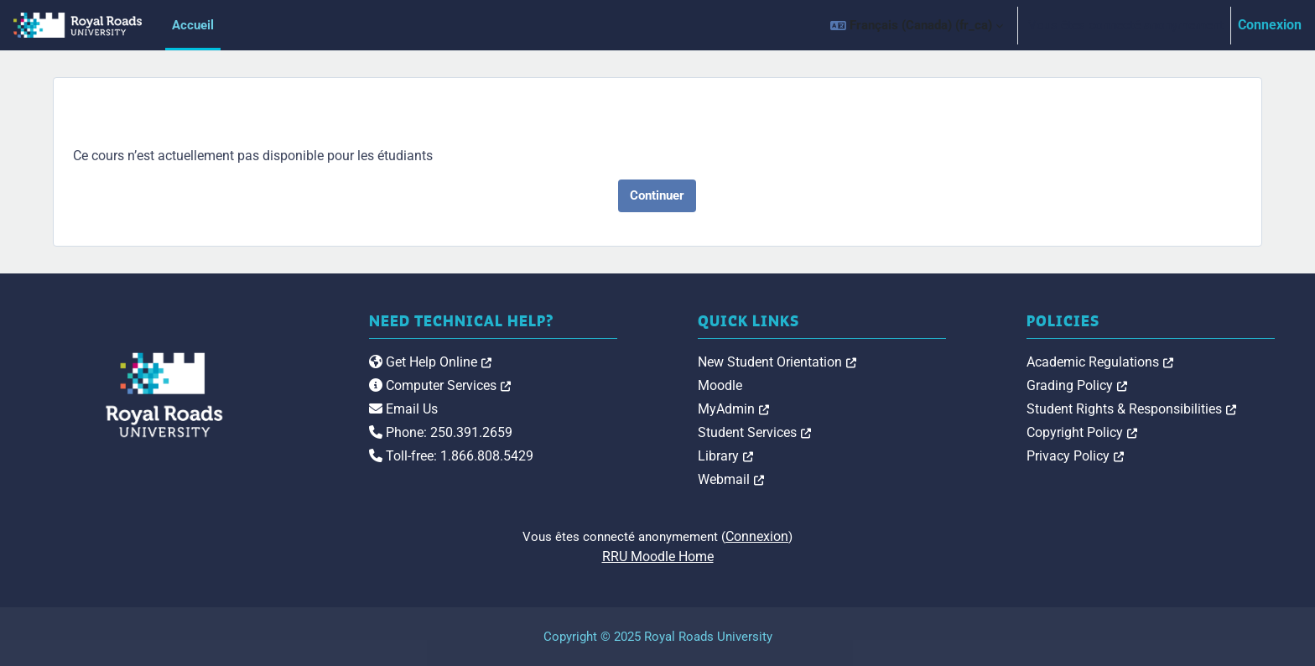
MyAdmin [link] (733, 409)
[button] (916, 25)
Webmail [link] (731, 479)
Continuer (657, 195)
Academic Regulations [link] (1100, 362)
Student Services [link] (754, 432)
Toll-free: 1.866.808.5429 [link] (451, 456)
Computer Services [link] (440, 385)
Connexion (1270, 25)
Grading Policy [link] (1077, 385)
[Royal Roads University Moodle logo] (164, 395)
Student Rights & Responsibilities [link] (1131, 409)
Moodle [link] (720, 385)
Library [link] (725, 456)
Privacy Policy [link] (1075, 456)
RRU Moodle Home (658, 557)
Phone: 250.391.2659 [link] (440, 432)
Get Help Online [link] (430, 362)
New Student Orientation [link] (777, 362)
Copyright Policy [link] (1082, 432)
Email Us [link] (403, 409)
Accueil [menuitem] (193, 25)
